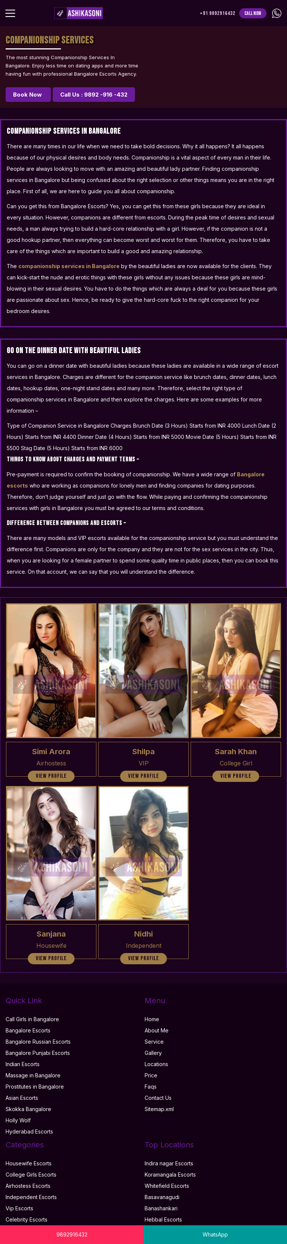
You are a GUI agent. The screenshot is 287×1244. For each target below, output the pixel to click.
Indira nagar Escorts (169, 1163)
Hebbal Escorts (163, 1219)
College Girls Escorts (31, 1174)
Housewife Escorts (29, 1163)
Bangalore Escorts (28, 1030)
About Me (157, 1030)
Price (151, 1075)
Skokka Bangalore (28, 1109)
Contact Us (158, 1098)
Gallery (153, 1053)
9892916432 (71, 1234)
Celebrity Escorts (26, 1219)
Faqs (151, 1086)
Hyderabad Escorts (29, 1131)
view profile (51, 776)
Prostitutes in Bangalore (35, 1086)
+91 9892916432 (217, 13)
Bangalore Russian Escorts (38, 1041)
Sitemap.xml (159, 1109)
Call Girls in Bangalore (32, 1019)
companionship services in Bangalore (69, 266)
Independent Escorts (31, 1197)
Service (154, 1041)
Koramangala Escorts (170, 1174)
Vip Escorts (19, 1208)
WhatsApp (215, 1234)
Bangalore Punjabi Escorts (38, 1053)
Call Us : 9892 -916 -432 (93, 94)
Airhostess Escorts (28, 1186)
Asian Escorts (22, 1098)
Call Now (252, 13)
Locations (156, 1064)
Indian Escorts (23, 1064)
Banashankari (161, 1208)
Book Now (28, 94)
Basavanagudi (162, 1197)
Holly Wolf (18, 1120)
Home (152, 1019)
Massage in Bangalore (33, 1075)
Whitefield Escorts (167, 1186)
